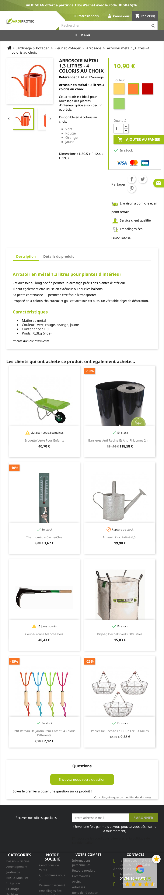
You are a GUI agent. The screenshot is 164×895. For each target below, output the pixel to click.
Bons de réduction (85, 893)
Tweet (142, 179)
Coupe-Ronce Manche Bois (44, 634)
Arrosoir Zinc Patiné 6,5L (119, 537)
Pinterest (131, 188)
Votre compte (88, 854)
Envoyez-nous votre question (82, 779)
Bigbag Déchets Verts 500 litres (119, 634)
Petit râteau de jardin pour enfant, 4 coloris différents (44, 733)
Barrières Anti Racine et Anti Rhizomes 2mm (119, 440)
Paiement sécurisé (52, 885)
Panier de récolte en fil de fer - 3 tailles (120, 731)
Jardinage (13, 872)
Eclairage (13, 889)
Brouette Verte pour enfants (44, 440)
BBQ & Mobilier (17, 878)
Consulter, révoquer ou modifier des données (122, 797)
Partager (131, 179)
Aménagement (16, 867)
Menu (82, 35)
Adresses (78, 887)
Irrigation (13, 883)
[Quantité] (119, 128)
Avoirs (76, 881)
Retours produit (83, 870)
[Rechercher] (108, 25)
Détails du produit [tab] (58, 256)
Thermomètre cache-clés (44, 537)
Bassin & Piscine (17, 861)
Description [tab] (26, 256)
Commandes (81, 876)
